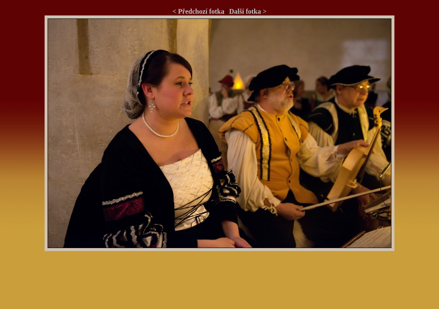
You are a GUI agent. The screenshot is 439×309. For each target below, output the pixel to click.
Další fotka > (247, 11)
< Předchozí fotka (198, 11)
